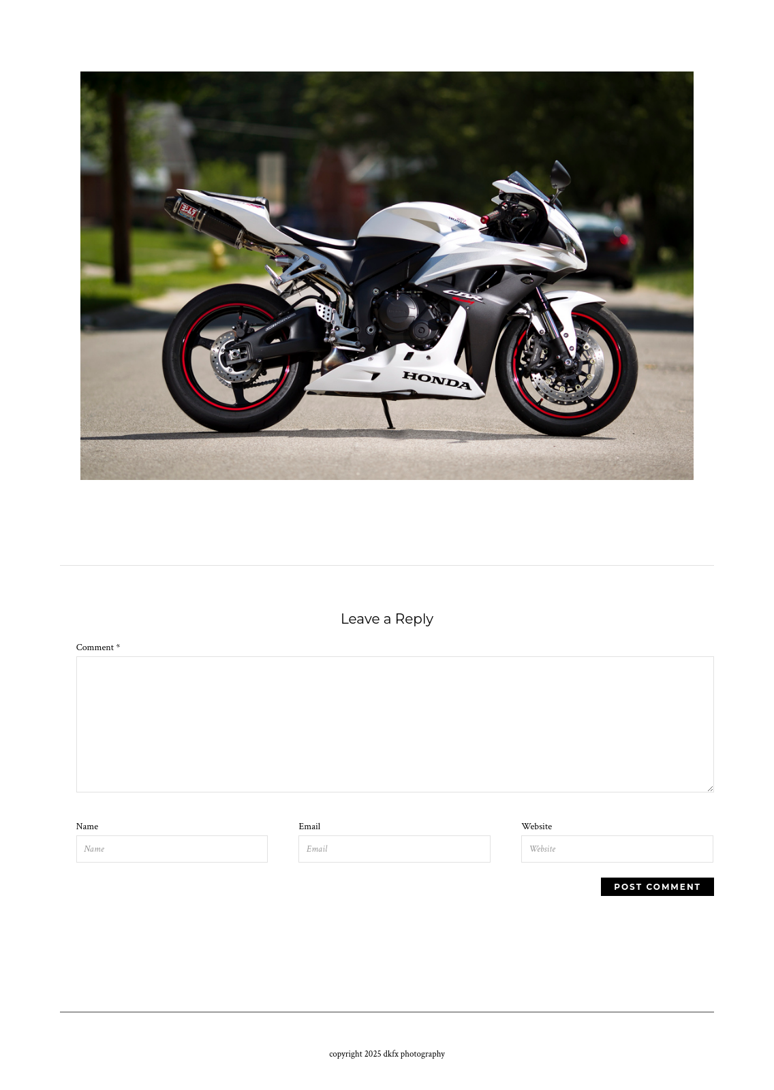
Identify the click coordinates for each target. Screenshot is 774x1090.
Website (536, 826)
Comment (98, 647)
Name (87, 826)
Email (309, 826)
